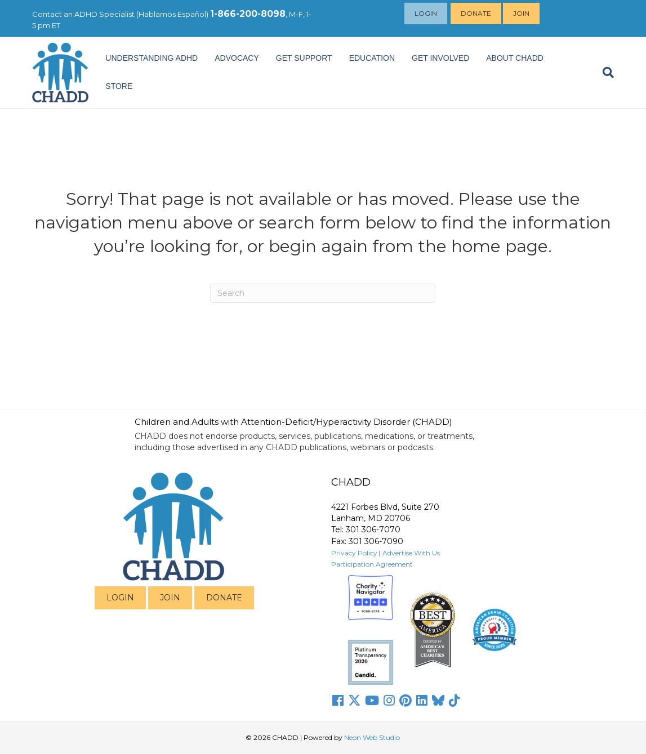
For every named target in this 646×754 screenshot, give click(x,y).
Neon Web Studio (372, 737)
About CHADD (514, 57)
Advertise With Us (411, 553)
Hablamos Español (172, 14)
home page (499, 246)
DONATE (224, 598)
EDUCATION (372, 57)
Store (118, 86)
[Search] (604, 73)
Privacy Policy (354, 553)
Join (522, 13)
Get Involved (440, 57)
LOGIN (120, 598)
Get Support (304, 57)
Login (426, 13)
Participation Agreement (372, 564)
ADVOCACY (237, 57)
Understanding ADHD (151, 57)
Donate (476, 13)
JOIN (170, 598)
